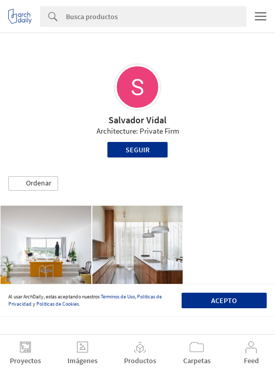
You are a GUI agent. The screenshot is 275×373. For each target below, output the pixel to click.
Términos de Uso (118, 296)
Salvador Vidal (137, 120)
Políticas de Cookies (57, 303)
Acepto (224, 300)
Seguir (137, 149)
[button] (33, 183)
